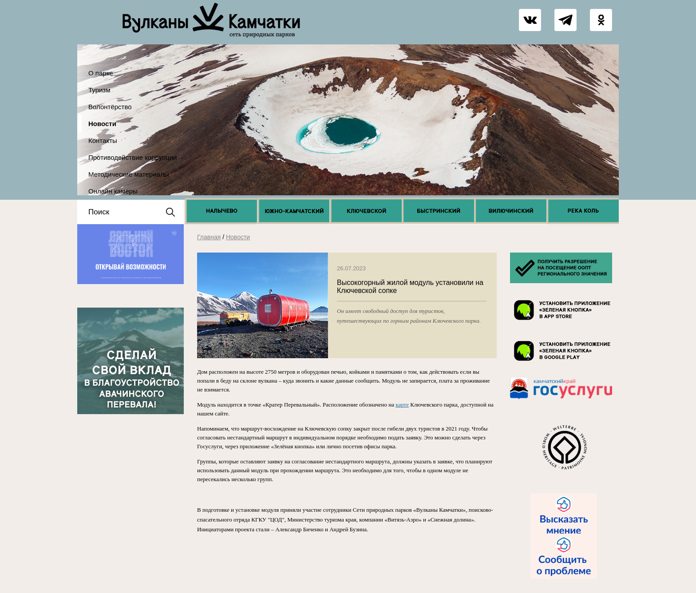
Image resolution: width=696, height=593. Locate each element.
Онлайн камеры (113, 191)
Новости (102, 123)
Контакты (102, 140)
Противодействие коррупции (132, 157)
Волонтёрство (110, 107)
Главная (209, 237)
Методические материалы (128, 174)
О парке (100, 73)
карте (402, 404)
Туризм (99, 90)
